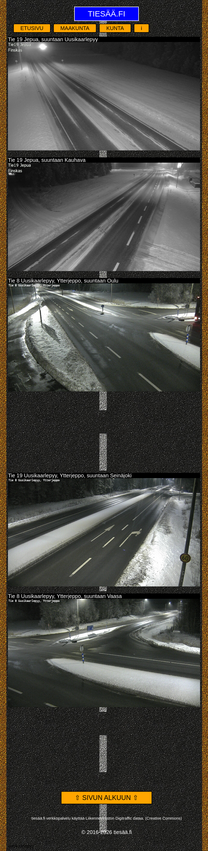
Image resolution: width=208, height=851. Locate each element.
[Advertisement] (104, 430)
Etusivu (31, 28)
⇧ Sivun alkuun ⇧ (106, 797)
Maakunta (75, 28)
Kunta (115, 28)
